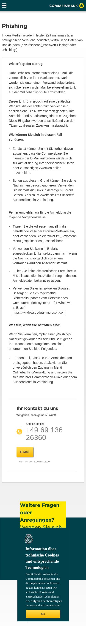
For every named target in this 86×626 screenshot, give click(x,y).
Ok (43, 613)
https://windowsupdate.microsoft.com (39, 312)
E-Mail (25, 452)
